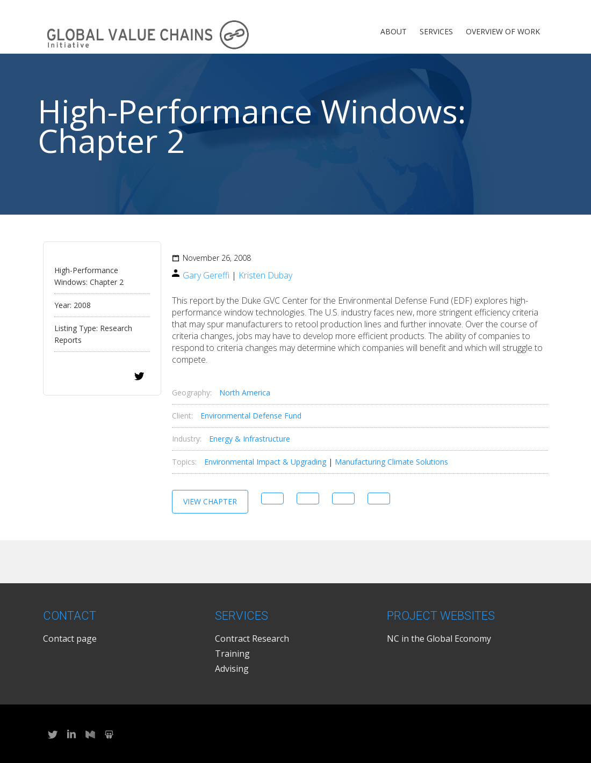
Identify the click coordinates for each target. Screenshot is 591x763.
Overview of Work (503, 31)
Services (436, 31)
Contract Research (252, 638)
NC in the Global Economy (439, 638)
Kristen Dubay (265, 275)
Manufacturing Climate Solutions (391, 462)
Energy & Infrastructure (249, 439)
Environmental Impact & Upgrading (265, 462)
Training (232, 653)
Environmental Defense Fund (250, 415)
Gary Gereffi (206, 275)
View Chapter (210, 501)
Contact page (70, 638)
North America (244, 392)
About (393, 31)
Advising (232, 668)
